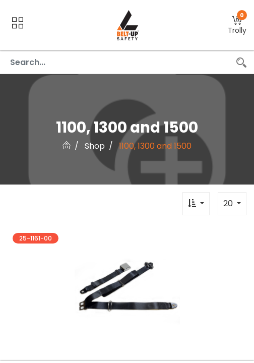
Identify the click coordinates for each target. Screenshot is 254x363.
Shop (95, 146)
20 (229, 203)
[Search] (241, 62)
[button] (237, 25)
